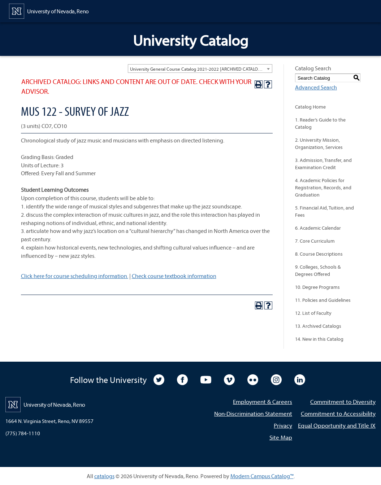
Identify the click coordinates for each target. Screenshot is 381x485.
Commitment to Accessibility (338, 413)
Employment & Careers (262, 401)
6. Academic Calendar (318, 228)
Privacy (283, 425)
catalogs (104, 476)
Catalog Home (310, 106)
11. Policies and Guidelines (323, 300)
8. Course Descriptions (319, 254)
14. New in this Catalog (319, 339)
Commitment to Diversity (343, 401)
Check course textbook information (174, 275)
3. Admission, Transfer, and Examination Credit (323, 164)
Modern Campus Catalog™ (262, 476)
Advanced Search (316, 87)
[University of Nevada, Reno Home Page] (49, 10)
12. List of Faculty (313, 313)
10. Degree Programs (317, 287)
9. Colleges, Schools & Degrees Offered (318, 270)
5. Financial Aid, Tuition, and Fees (324, 211)
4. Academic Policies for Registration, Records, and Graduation (323, 187)
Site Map (280, 437)
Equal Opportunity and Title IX (337, 425)
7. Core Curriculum (315, 241)
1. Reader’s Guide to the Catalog (320, 123)
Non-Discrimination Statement (253, 413)
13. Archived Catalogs (318, 326)
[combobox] (200, 68)
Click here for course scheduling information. (74, 275)
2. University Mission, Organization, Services (319, 143)
